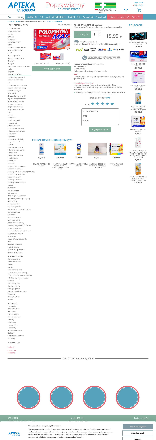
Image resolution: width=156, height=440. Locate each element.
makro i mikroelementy (16, 223)
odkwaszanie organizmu (16, 131)
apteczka (11, 37)
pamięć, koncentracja (15, 155)
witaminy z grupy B (14, 217)
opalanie (11, 145)
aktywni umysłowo (14, 262)
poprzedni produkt (41, 63)
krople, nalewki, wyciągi (16, 101)
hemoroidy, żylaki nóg (15, 80)
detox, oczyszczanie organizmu (19, 66)
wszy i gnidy (12, 236)
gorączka (11, 72)
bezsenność (12, 39)
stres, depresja (13, 201)
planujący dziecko (14, 286)
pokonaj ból (12, 161)
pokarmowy (12, 328)
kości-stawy (12, 311)
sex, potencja (12, 193)
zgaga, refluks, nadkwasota (17, 239)
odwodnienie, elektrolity (16, 139)
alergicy (10, 264)
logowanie (138, 3)
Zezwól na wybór (137, 420)
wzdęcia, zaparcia (14, 212)
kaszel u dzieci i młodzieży (17, 88)
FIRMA (112, 17)
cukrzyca (11, 64)
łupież (10, 112)
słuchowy (11, 333)
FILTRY (33, 17)
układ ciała (13, 303)
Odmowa (137, 426)
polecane (11, 353)
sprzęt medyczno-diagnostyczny (19, 198)
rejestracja (138, 5)
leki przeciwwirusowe (15, 107)
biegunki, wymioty (14, 42)
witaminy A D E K (14, 220)
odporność (11, 136)
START (18, 21)
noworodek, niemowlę (15, 270)
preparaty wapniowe (15, 228)
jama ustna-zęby (13, 309)
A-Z (41, 17)
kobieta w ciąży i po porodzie (18, 278)
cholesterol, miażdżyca (16, 58)
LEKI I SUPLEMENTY (56, 17)
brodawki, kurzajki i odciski (17, 47)
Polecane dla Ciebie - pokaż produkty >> (52, 139)
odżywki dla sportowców (16, 142)
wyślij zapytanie (52, 68)
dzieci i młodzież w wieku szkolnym (19, 275)
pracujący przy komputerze (17, 291)
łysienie (10, 115)
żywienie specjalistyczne (16, 250)
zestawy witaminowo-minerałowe (19, 231)
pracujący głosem (14, 289)
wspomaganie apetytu (15, 234)
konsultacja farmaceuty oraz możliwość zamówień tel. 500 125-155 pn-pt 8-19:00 (104, 58)
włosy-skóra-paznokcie (16, 336)
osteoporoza (12, 153)
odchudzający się (14, 283)
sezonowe (12, 350)
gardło (10, 69)
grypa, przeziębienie (54, 21)
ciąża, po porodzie (14, 55)
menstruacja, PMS (14, 120)
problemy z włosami (15, 180)
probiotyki (11, 163)
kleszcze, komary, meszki (16, 96)
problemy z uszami (14, 177)
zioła (9, 242)
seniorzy (10, 299)
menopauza (12, 118)
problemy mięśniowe (15, 169)
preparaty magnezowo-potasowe (19, 225)
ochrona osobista (14, 126)
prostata (11, 185)
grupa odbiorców (15, 256)
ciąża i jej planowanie (15, 50)
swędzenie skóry (13, 204)
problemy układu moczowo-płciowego (19, 171)
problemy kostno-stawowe (17, 166)
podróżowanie (13, 158)
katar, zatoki (12, 93)
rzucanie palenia (13, 190)
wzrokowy (11, 338)
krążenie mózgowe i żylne (17, 99)
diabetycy (11, 267)
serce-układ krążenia (15, 330)
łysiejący (11, 281)
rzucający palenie (14, 297)
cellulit (10, 53)
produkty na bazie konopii (17, 182)
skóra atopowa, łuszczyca (17, 196)
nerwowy (11, 320)
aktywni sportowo (14, 259)
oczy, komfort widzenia (16, 128)
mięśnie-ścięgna (13, 314)
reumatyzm (12, 188)
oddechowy (12, 322)
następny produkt (62, 63)
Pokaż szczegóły (115, 436)
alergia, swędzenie (14, 31)
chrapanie (11, 61)
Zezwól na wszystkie (138, 414)
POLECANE (88, 17)
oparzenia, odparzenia (15, 147)
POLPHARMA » (98, 64)
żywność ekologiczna (15, 252)
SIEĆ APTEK (123, 17)
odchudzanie (12, 134)
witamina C (11, 215)
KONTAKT (137, 17)
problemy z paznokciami (16, 174)
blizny (9, 45)
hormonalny (12, 306)
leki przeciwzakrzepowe (16, 109)
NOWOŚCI (101, 17)
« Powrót (11, 21)
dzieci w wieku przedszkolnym (18, 272)
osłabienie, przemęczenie (16, 150)
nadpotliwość (12, 123)
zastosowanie (14, 29)
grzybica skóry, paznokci (16, 77)
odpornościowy (13, 325)
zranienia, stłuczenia (15, 244)
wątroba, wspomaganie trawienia (19, 209)
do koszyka (82, 34)
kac (9, 82)
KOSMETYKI (74, 17)
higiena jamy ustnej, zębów (17, 85)
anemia (10, 34)
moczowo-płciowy (14, 317)
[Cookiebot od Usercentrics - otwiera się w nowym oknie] (14, 435)
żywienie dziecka (13, 247)
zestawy (11, 347)
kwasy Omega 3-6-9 (15, 104)
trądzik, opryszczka (14, 207)
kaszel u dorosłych (14, 91)
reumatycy (11, 294)
